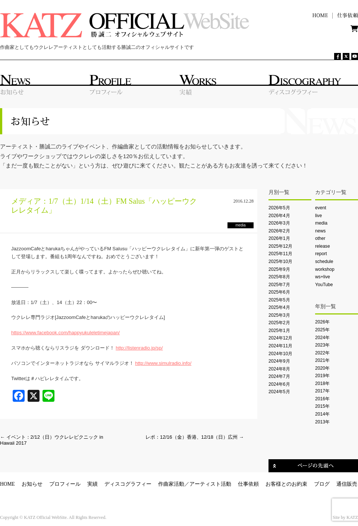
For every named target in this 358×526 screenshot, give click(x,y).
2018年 (322, 383)
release (322, 246)
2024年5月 (279, 391)
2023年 (322, 345)
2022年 (322, 353)
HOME (7, 484)
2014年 (322, 414)
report (321, 253)
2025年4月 (279, 307)
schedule (324, 261)
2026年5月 (279, 207)
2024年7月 (279, 376)
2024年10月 (280, 353)
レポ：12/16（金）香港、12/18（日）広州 (194, 437)
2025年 (322, 329)
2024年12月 (280, 338)
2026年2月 (279, 231)
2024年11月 (280, 345)
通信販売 (346, 484)
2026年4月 (279, 215)
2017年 (322, 391)
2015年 (322, 406)
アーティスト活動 (210, 484)
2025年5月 (279, 300)
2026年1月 (279, 238)
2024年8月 (279, 369)
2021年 (322, 360)
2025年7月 (279, 284)
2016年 (322, 398)
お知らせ (32, 484)
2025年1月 (279, 330)
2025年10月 (280, 261)
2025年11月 (280, 253)
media (321, 223)
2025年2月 (279, 322)
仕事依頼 (248, 484)
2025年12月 (280, 246)
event (320, 207)
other (320, 238)
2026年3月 (279, 223)
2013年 (322, 422)
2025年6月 (279, 292)
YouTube (324, 284)
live (318, 215)
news (320, 231)
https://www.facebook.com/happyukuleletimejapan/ (65, 332)
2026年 (322, 322)
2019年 (322, 375)
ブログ (322, 484)
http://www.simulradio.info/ (163, 363)
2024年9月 (279, 361)
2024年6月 (279, 384)
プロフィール (65, 484)
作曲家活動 (171, 484)
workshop (325, 269)
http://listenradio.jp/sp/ (139, 348)
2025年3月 (279, 315)
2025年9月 (279, 269)
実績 (92, 484)
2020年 (322, 368)
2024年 (322, 337)
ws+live (322, 276)
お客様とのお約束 (286, 484)
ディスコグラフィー (127, 484)
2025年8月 (279, 276)
